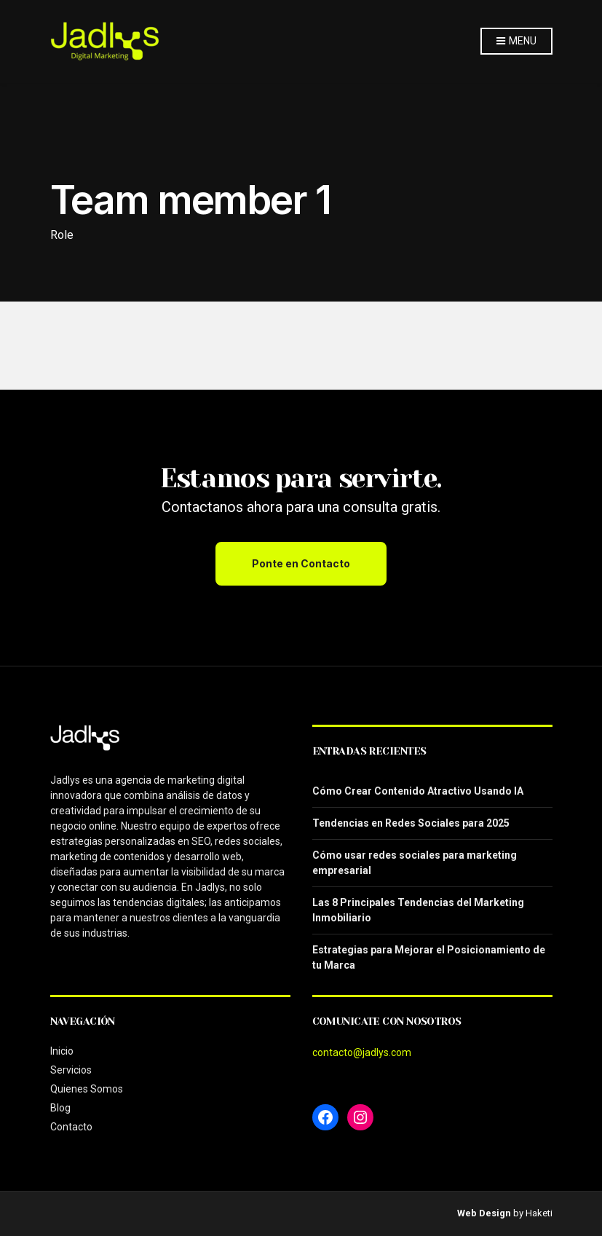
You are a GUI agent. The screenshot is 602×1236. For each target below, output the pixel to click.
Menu (516, 41)
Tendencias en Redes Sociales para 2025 (411, 823)
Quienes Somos (86, 1089)
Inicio (62, 1051)
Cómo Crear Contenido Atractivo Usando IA (417, 791)
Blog (60, 1108)
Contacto (71, 1127)
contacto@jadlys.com (361, 1052)
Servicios (71, 1070)
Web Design (484, 1213)
